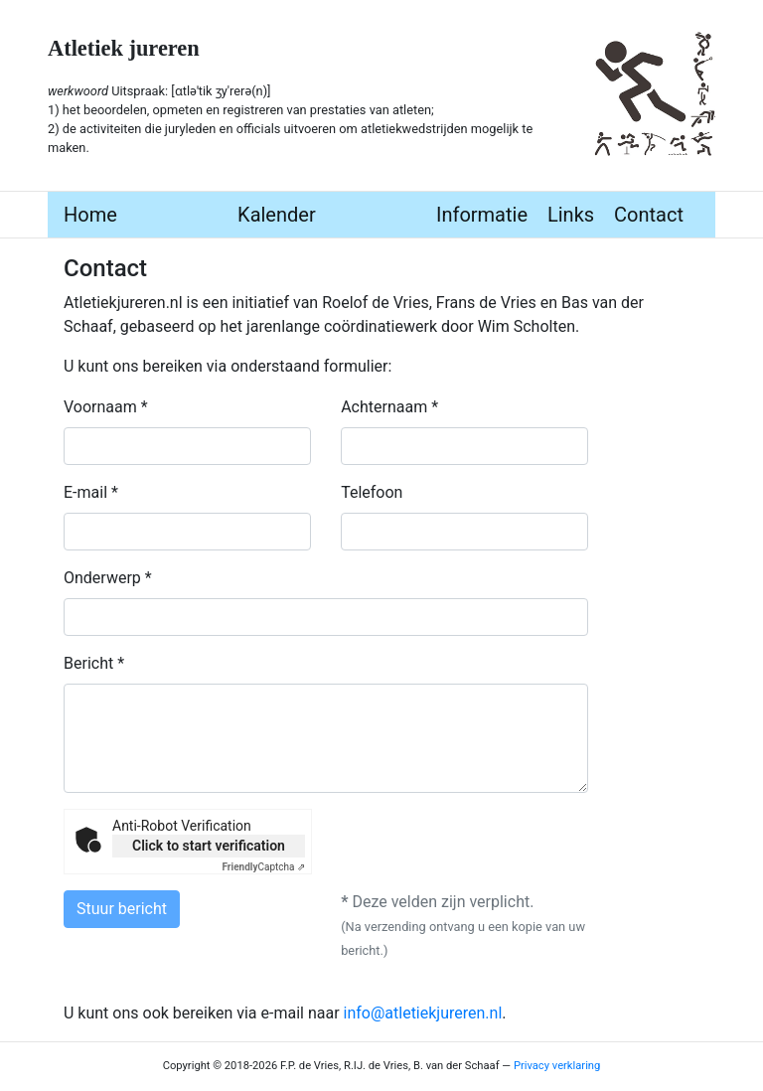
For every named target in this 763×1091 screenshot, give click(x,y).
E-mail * (91, 492)
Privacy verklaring (557, 1065)
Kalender (276, 215)
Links (570, 215)
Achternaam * (389, 406)
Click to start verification (208, 846)
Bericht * (94, 663)
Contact (649, 215)
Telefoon (371, 492)
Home (90, 215)
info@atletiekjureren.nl (423, 1013)
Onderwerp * (108, 577)
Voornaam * (106, 406)
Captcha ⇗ (264, 866)
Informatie (482, 215)
